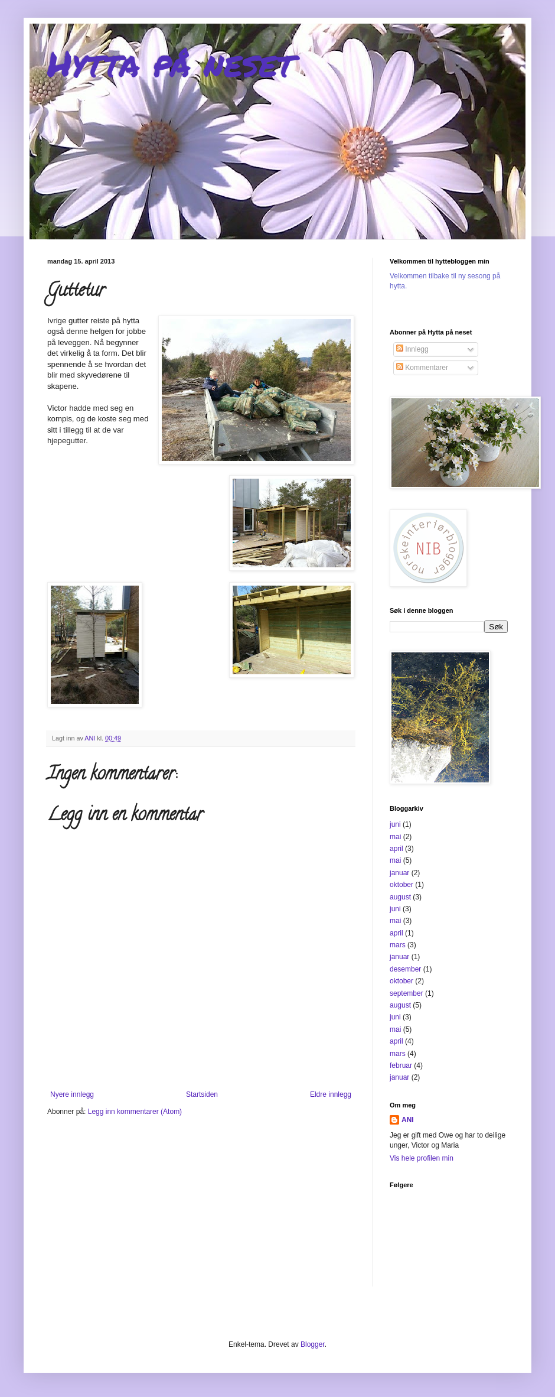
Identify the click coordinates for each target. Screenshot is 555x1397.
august (400, 897)
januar (399, 873)
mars (398, 945)
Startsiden (202, 1094)
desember (405, 969)
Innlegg (412, 349)
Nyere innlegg (72, 1094)
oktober (401, 885)
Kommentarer (422, 367)
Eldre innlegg (330, 1094)
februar (401, 1065)
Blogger (313, 1344)
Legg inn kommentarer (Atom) (135, 1111)
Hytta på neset (170, 62)
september (406, 993)
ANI (407, 1120)
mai (395, 837)
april (396, 848)
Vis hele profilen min (421, 1158)
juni (395, 824)
